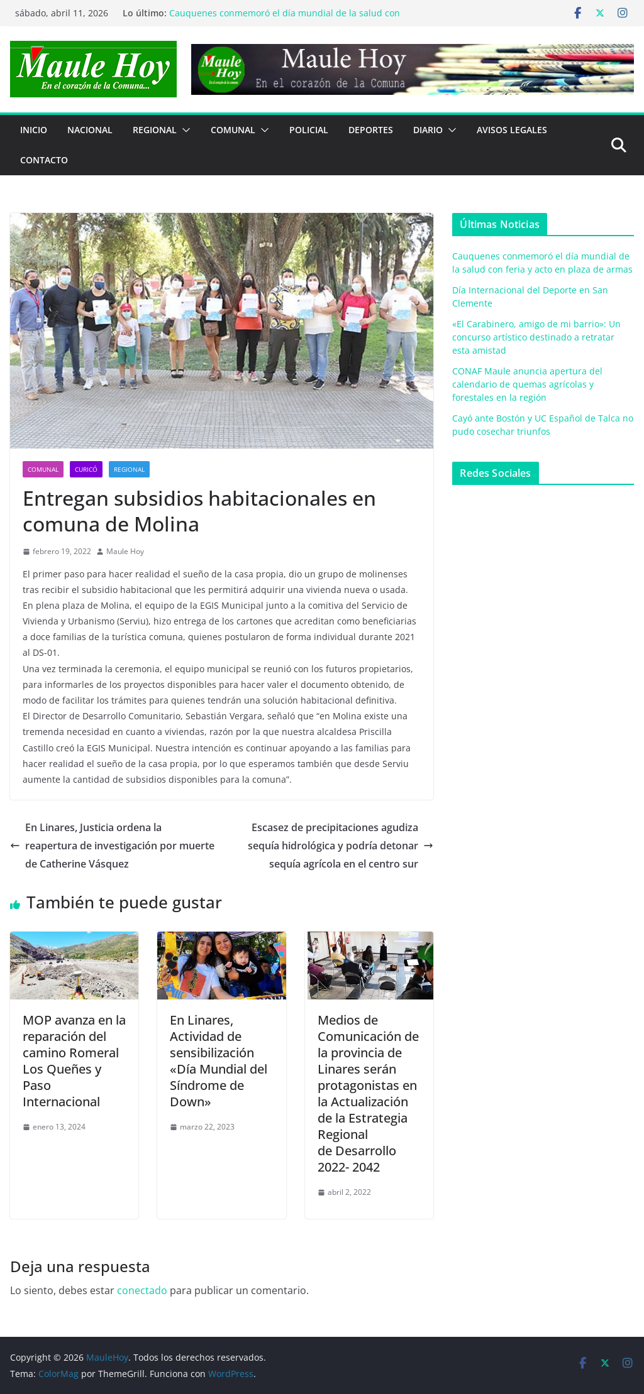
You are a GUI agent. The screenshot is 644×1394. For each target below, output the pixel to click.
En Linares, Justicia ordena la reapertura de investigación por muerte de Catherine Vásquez (112, 845)
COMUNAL (233, 130)
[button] (184, 130)
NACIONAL (90, 130)
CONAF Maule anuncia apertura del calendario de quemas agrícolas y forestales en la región (527, 384)
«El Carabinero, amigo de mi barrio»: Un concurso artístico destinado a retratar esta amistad (536, 337)
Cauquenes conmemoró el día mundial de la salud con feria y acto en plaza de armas (284, 19)
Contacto (44, 160)
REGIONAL (155, 130)
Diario (428, 130)
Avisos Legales (512, 130)
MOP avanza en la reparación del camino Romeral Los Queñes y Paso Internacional (74, 1060)
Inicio (33, 130)
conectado (142, 1290)
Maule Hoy (125, 551)
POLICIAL (308, 130)
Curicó (86, 469)
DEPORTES (370, 130)
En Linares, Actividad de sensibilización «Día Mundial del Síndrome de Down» (218, 1060)
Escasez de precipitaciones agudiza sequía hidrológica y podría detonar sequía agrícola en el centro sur (340, 845)
